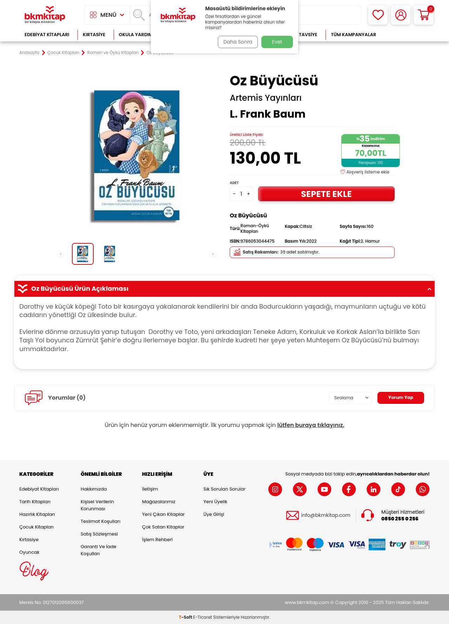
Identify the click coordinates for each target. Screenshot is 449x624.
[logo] (45, 15)
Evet (277, 41)
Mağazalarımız (158, 501)
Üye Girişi (213, 514)
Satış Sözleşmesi (99, 534)
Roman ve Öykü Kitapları (113, 52)
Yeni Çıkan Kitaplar (163, 514)
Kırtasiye (94, 35)
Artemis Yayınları (266, 98)
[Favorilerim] (378, 15)
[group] (136, 155)
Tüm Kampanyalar (353, 35)
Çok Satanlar (407, 35)
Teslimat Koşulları (100, 521)
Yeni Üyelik (215, 501)
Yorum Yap (399, 397)
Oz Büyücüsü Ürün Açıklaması (224, 288)
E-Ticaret (202, 617)
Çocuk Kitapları (63, 52)
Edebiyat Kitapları (47, 35)
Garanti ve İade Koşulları (98, 550)
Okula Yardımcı (138, 35)
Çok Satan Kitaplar (163, 527)
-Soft (186, 617)
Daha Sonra (236, 41)
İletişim (150, 489)
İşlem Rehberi (157, 539)
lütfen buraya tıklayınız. (310, 425)
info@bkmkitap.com (325, 515)
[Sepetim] (423, 15)
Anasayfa (29, 52)
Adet (234, 182)
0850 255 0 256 (399, 518)
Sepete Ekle (326, 193)
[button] (60, 254)
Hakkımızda (94, 489)
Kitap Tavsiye (301, 35)
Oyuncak (29, 552)
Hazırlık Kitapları (37, 514)
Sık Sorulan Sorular (224, 489)
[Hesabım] (400, 15)
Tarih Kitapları (35, 501)
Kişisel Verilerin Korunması (97, 505)
